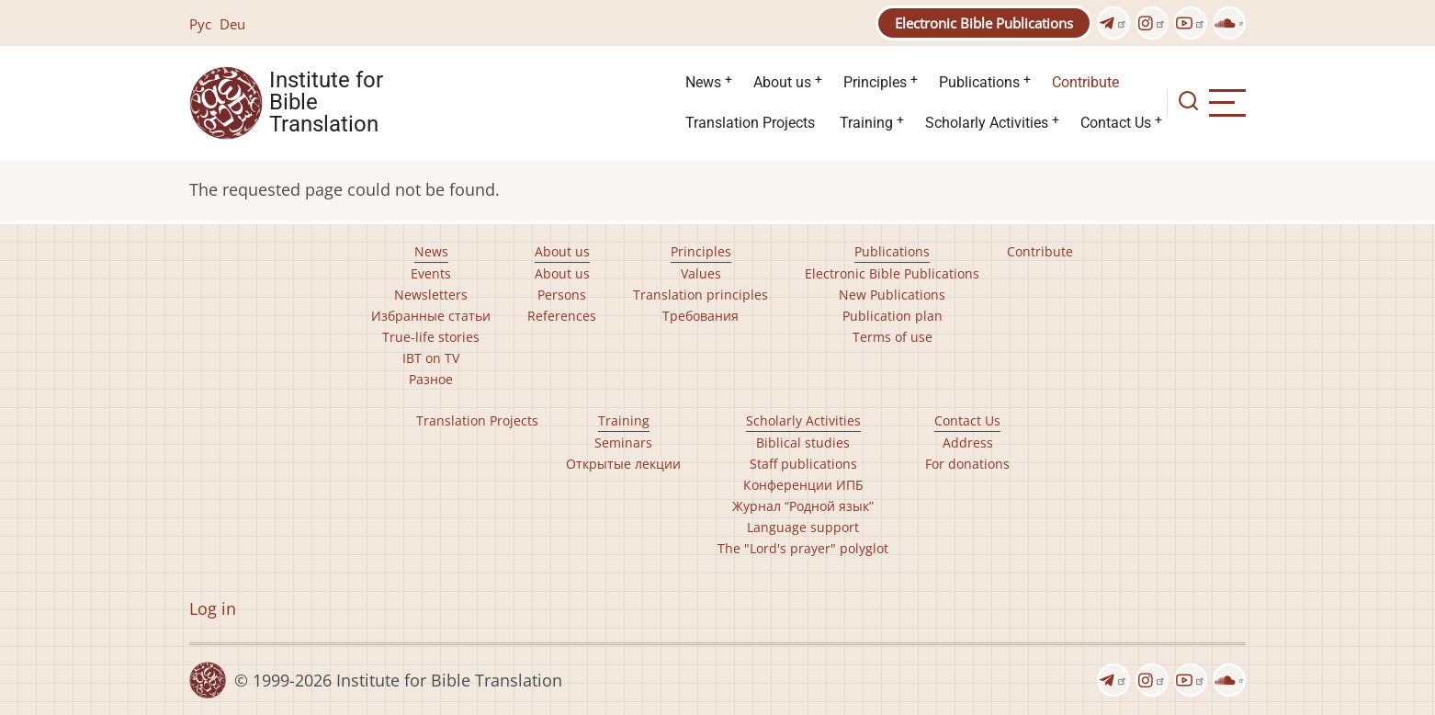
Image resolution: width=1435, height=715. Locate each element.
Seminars (623, 442)
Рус (200, 24)
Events (431, 273)
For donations (967, 463)
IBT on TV (430, 358)
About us (782, 82)
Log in (212, 608)
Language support (803, 527)
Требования (700, 315)
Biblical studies (803, 442)
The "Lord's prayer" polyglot (803, 548)
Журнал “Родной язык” (803, 506)
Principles (875, 82)
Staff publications (803, 463)
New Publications (892, 294)
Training (866, 122)
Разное (431, 379)
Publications (979, 82)
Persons (561, 294)
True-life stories (431, 337)
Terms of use (892, 337)
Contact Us (1115, 122)
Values (701, 273)
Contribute (1085, 82)
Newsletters (431, 294)
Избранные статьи (431, 315)
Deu (232, 24)
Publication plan (892, 315)
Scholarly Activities (986, 122)
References (561, 315)
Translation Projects (750, 122)
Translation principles (700, 294)
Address (968, 442)
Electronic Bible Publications (984, 23)
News (703, 82)
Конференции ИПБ (803, 485)
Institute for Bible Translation (326, 103)
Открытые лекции (623, 463)
